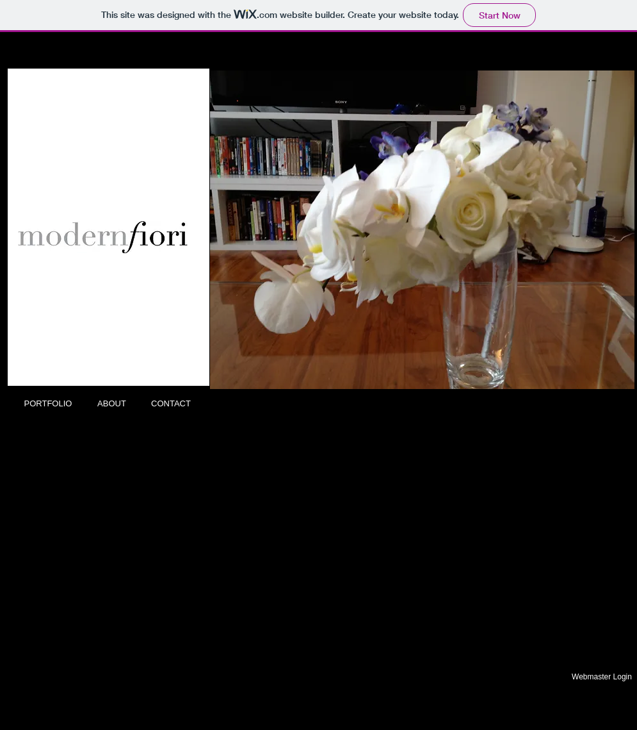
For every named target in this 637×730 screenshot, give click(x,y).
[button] (422, 230)
